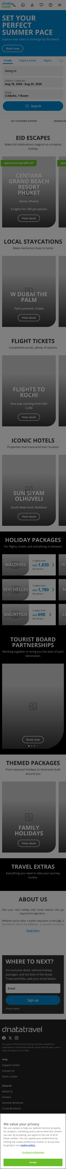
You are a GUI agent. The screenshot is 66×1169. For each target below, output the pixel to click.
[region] (33, 1141)
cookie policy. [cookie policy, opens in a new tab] (28, 1145)
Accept (33, 1162)
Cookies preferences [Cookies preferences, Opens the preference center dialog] (33, 1152)
